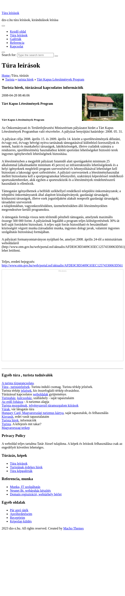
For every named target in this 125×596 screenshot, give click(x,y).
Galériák (15, 39)
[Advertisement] (42, 316)
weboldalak (40, 394)
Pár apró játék (19, 510)
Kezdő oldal (18, 31)
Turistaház (9, 398)
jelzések (26, 390)
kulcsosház (24, 398)
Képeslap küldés (21, 521)
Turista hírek (10, 420)
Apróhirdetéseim (21, 514)
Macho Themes (73, 528)
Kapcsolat (16, 46)
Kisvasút (7, 416)
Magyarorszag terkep (16, 427)
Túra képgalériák (21, 471)
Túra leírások (10, 13)
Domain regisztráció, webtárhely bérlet (36, 494)
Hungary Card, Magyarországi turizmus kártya (33, 413)
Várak (6, 409)
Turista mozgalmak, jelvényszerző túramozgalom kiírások (40, 405)
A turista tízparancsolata (18, 383)
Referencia (17, 42)
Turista (6, 424)
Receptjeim (17, 517)
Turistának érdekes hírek (26, 467)
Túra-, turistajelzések (16, 387)
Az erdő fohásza (12, 401)
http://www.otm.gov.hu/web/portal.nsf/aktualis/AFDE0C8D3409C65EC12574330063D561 (62, 265)
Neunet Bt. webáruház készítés (30, 490)
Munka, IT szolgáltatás (25, 487)
